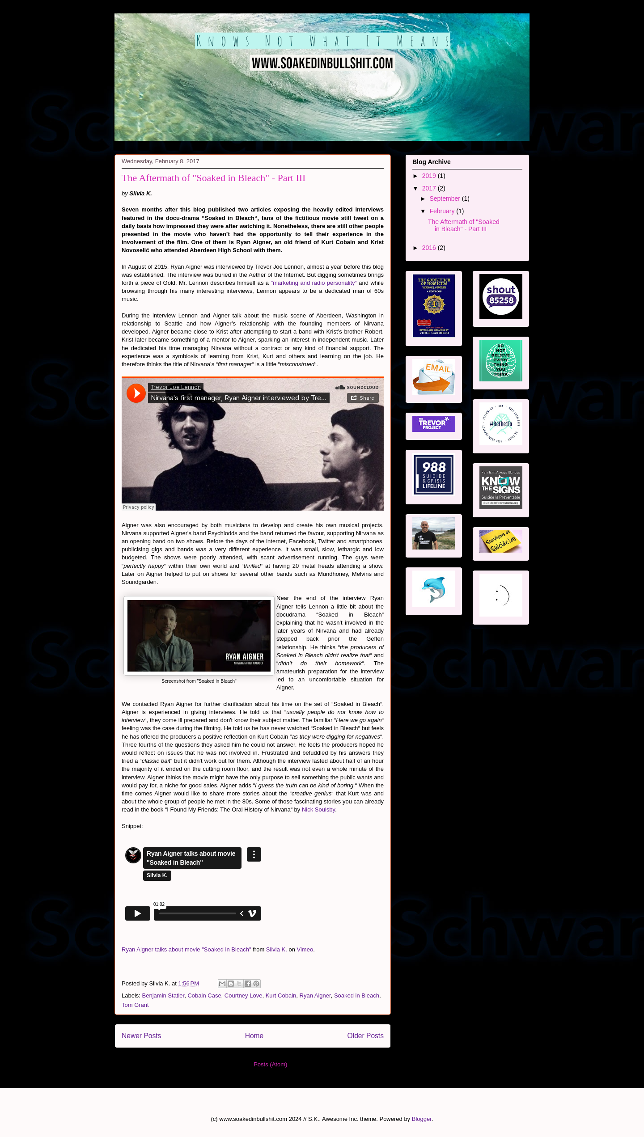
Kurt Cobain (281, 995)
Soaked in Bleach (356, 995)
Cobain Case (204, 995)
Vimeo (305, 949)
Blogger (422, 1119)
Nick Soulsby (318, 809)
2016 (430, 247)
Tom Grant (135, 1005)
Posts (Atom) (270, 1064)
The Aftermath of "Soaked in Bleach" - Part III (213, 177)
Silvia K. (276, 949)
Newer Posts (141, 1036)
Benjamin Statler (163, 995)
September (445, 198)
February (442, 211)
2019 (430, 175)
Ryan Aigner (315, 995)
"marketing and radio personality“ (314, 282)
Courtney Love (244, 995)
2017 (430, 188)
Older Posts (365, 1036)
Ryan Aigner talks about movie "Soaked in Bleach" (186, 949)
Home (254, 1036)
